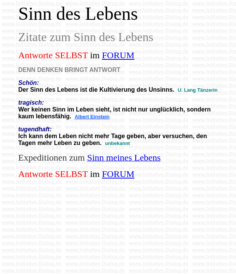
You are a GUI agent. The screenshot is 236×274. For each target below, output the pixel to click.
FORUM (118, 55)
